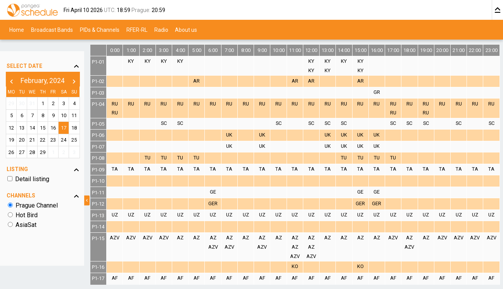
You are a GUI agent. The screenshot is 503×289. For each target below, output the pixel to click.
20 (26, 129)
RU (130, 104)
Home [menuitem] (16, 29)
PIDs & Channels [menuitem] (99, 29)
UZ (130, 215)
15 (51, 117)
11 (89, 105)
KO (303, 266)
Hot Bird (28, 204)
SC (177, 123)
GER (224, 203)
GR (382, 92)
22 (51, 129)
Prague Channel (38, 195)
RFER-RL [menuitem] (136, 29)
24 (76, 129)
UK (240, 135)
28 (38, 141)
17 (76, 117)
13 (26, 117)
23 (64, 129)
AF (130, 278)
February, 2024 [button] (51, 70)
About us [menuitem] (186, 29)
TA (130, 169)
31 (38, 93)
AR (209, 81)
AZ (193, 238)
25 (89, 129)
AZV (130, 238)
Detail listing (33, 168)
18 (89, 117)
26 (13, 141)
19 (13, 129)
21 (38, 129)
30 (26, 93)
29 (13, 93)
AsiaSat (27, 214)
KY (146, 61)
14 (38, 117)
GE (224, 192)
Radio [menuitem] (161, 29)
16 (64, 117)
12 (13, 117)
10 (76, 105)
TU (162, 158)
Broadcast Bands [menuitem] (52, 29)
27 (26, 141)
